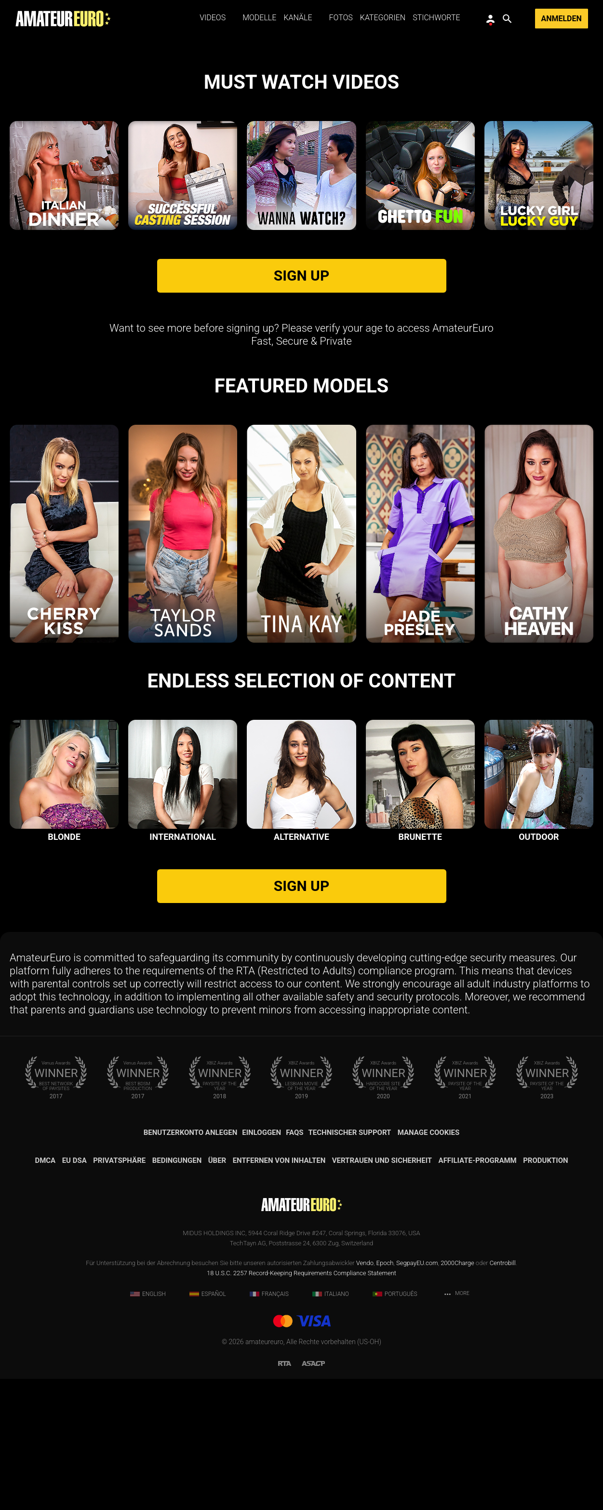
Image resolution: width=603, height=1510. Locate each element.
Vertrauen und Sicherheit (382, 1291)
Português (395, 1425)
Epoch (385, 1394)
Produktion (545, 1291)
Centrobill (503, 1394)
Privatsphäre (119, 1291)
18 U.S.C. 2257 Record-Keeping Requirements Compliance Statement (301, 1404)
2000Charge (457, 1394)
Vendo (365, 1394)
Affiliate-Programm (478, 1291)
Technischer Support (349, 1263)
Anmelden (561, 18)
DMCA (45, 1291)
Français (269, 1425)
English (148, 1425)
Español (207, 1425)
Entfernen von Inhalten (279, 1291)
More (456, 1425)
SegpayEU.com (417, 1394)
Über (217, 1291)
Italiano (330, 1425)
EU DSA (74, 1291)
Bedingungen (177, 1291)
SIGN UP (301, 407)
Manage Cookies (429, 1263)
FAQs (294, 1263)
